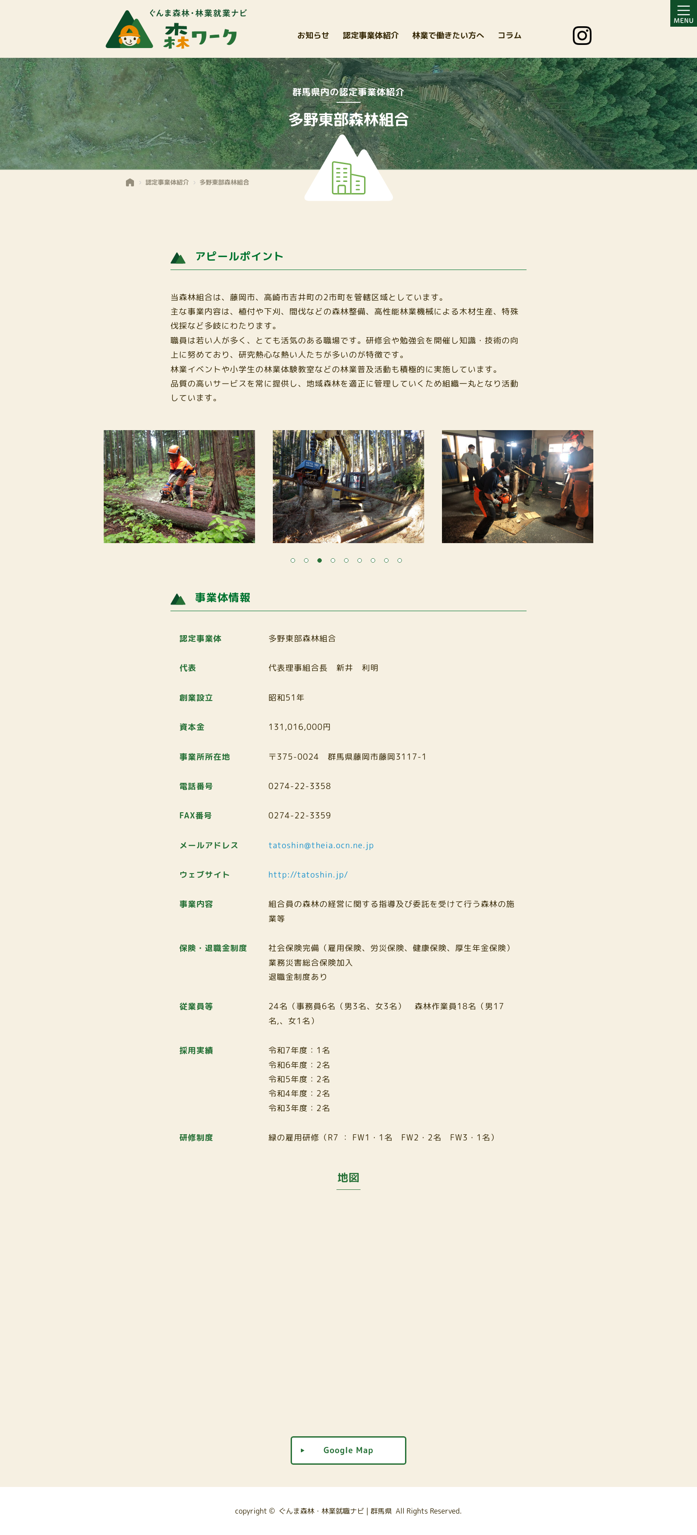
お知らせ (313, 35)
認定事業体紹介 (371, 35)
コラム (510, 35)
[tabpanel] (348, 489)
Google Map (348, 1450)
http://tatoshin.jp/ (308, 874)
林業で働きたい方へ (448, 35)
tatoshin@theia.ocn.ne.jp (321, 845)
